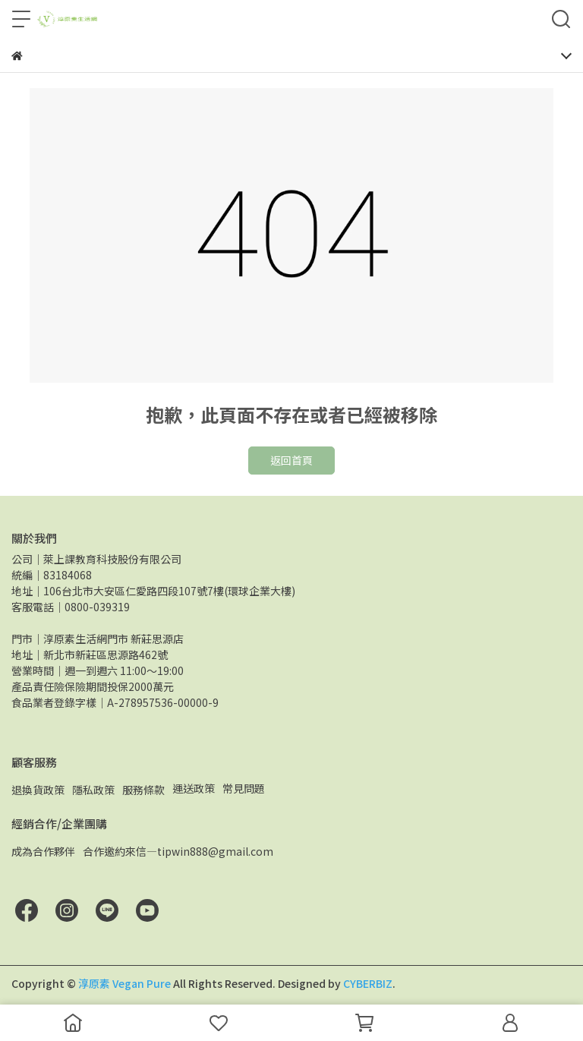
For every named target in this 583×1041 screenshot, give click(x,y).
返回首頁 (291, 460)
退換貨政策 (38, 789)
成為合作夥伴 (43, 851)
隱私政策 (93, 789)
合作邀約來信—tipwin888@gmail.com (178, 851)
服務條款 (143, 789)
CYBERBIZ (367, 983)
